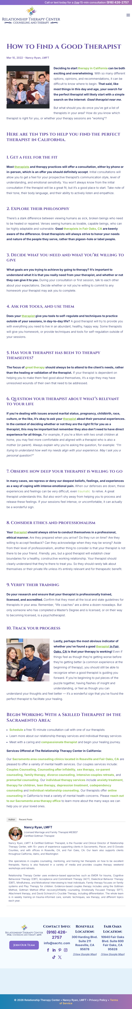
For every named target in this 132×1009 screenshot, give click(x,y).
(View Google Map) (85, 954)
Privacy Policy (98, 1000)
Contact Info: (56, 926)
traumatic (84, 491)
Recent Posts (25, 819)
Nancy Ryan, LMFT (38, 827)
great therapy (35, 367)
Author (11, 819)
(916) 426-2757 (118, 2)
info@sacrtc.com (57, 943)
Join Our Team (24, 945)
